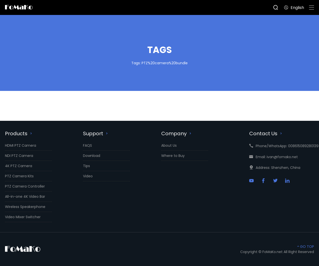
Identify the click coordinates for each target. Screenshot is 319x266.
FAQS (87, 145)
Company (176, 133)
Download (91, 155)
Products (19, 133)
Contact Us (266, 133)
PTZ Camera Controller (25, 186)
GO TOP (305, 246)
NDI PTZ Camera (19, 155)
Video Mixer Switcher (23, 216)
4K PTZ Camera (18, 165)
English (294, 7)
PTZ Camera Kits (19, 176)
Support (96, 133)
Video (88, 176)
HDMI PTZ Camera (20, 145)
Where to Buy (173, 155)
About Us (169, 145)
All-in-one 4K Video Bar (25, 196)
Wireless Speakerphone (25, 206)
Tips (86, 165)
